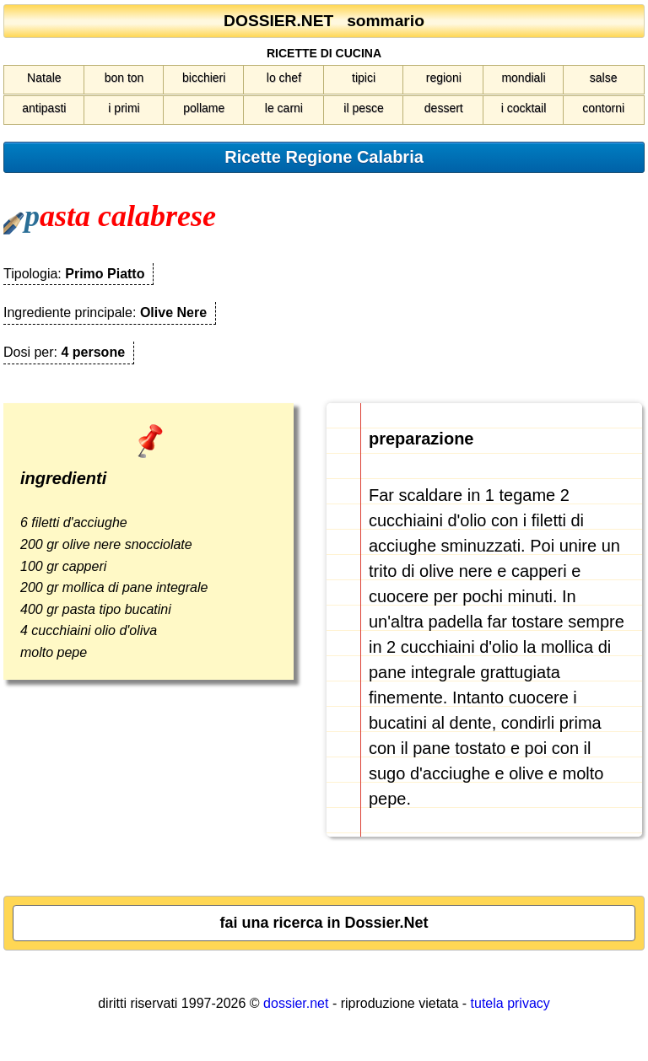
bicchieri (203, 77)
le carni (284, 108)
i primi (123, 108)
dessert (443, 108)
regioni (444, 77)
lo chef (284, 77)
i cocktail (524, 108)
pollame (203, 108)
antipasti (44, 108)
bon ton (124, 77)
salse (604, 77)
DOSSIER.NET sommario (324, 21)
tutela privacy (510, 1003)
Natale (44, 77)
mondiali (523, 77)
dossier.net (295, 1003)
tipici (363, 77)
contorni (603, 108)
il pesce (363, 108)
